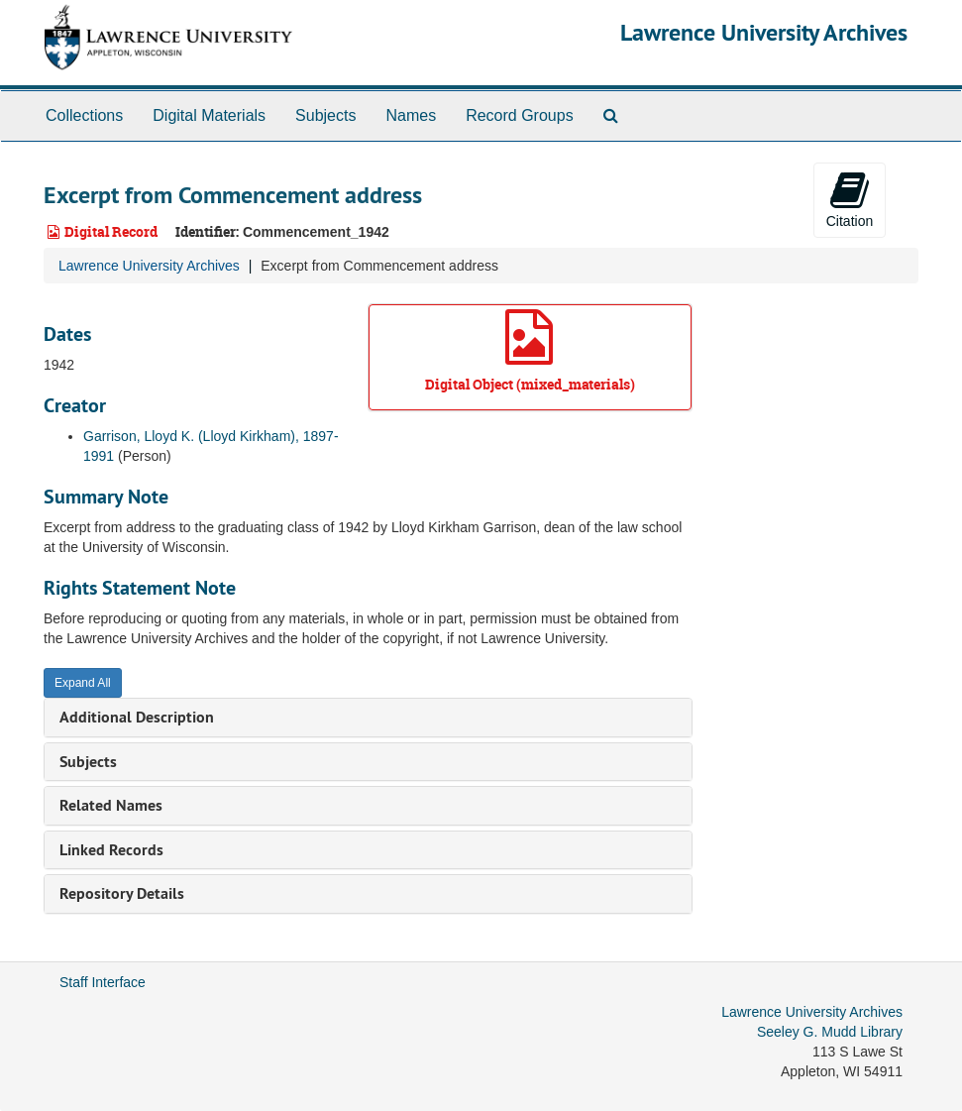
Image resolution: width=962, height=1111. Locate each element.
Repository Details (121, 893)
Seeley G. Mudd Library (830, 1032)
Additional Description (136, 717)
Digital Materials (209, 115)
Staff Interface (102, 982)
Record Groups (520, 115)
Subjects (325, 115)
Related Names (110, 805)
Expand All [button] (82, 683)
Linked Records (111, 849)
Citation (849, 199)
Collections (84, 115)
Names (410, 115)
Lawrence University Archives (764, 32)
